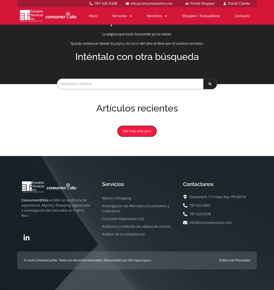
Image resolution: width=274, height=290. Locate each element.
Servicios (122, 16)
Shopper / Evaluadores (201, 16)
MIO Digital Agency (139, 260)
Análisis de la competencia (123, 234)
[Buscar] (210, 84)
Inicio (93, 16)
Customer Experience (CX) (123, 218)
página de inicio (126, 44)
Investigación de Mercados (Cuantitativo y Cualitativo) (135, 208)
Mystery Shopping (116, 198)
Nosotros (157, 16)
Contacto (242, 16)
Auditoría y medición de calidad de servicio (136, 226)
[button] (137, 131)
